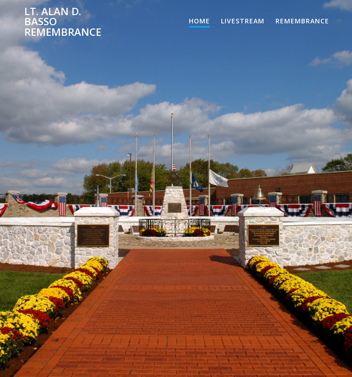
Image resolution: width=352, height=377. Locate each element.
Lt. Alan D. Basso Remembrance (62, 21)
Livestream (242, 21)
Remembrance (302, 21)
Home (199, 21)
